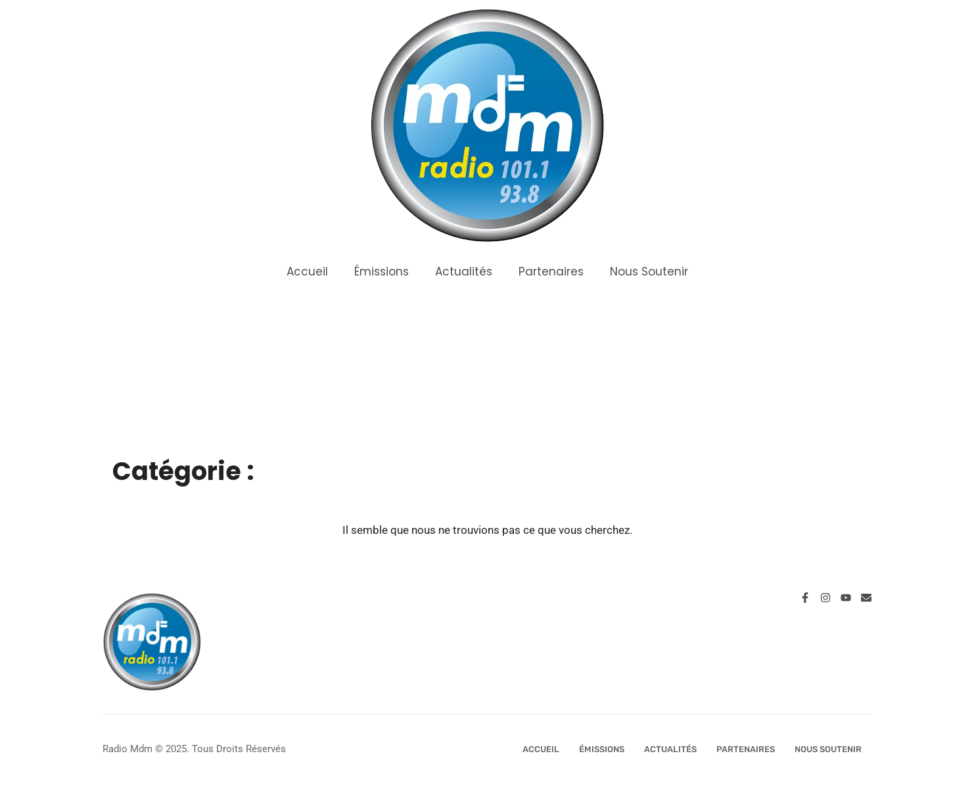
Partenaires (551, 271)
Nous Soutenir (649, 271)
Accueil (307, 271)
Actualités (463, 271)
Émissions (381, 271)
